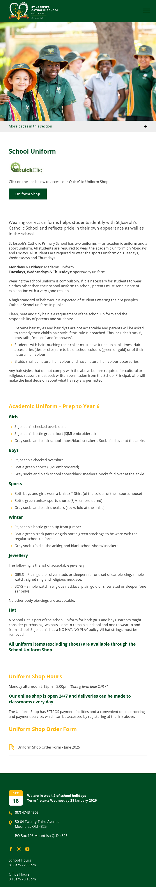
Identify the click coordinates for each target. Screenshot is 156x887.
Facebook (9, 848)
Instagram (18, 848)
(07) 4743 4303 (27, 812)
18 (16, 800)
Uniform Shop (27, 194)
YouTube (26, 848)
